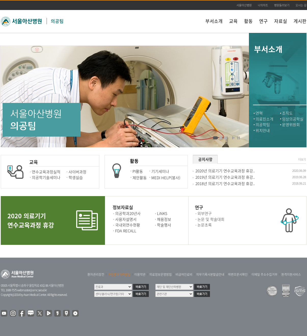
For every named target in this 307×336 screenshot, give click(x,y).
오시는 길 (301, 5)
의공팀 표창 (225, 138)
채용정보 (164, 219)
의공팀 (57, 21)
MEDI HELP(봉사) (165, 178)
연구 (263, 21)
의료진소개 (264, 119)
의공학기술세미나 (46, 177)
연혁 (259, 113)
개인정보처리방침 (119, 274)
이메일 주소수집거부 (264, 274)
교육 (233, 21)
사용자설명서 (126, 219)
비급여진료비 (184, 274)
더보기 (302, 160)
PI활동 (137, 171)
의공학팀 (263, 124)
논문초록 (204, 225)
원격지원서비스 (291, 274)
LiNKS (162, 213)
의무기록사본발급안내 (210, 274)
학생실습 (76, 177)
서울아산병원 (244, 5)
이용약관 (139, 274)
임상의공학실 (292, 119)
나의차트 (263, 5)
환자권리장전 (95, 274)
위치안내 (263, 130)
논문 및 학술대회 (210, 219)
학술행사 (164, 225)
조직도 (287, 113)
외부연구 (204, 213)
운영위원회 (291, 124)
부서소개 (214, 21)
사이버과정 (77, 172)
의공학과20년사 (128, 213)
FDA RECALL (125, 231)
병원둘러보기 (281, 5)
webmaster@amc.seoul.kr (32, 290)
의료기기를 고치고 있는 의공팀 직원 (215, 138)
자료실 (280, 21)
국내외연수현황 (127, 225)
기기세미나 (160, 171)
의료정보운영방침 (160, 274)
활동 (248, 21)
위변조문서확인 (238, 274)
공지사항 (205, 159)
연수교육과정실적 (46, 172)
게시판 (299, 21)
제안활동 (139, 178)
